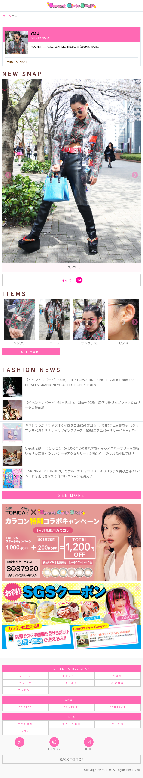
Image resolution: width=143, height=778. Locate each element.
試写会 (117, 675)
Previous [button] (8, 175)
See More (71, 495)
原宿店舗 (117, 683)
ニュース (25, 675)
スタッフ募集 (71, 724)
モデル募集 (25, 724)
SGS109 (25, 707)
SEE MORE (31, 352)
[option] (71, 175)
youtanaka (40, 38)
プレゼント (25, 690)
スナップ (25, 683)
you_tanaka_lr (18, 62)
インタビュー (71, 675)
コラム (25, 731)
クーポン (71, 683)
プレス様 (117, 724)
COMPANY (72, 707)
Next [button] (134, 175)
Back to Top (72, 759)
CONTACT (117, 707)
